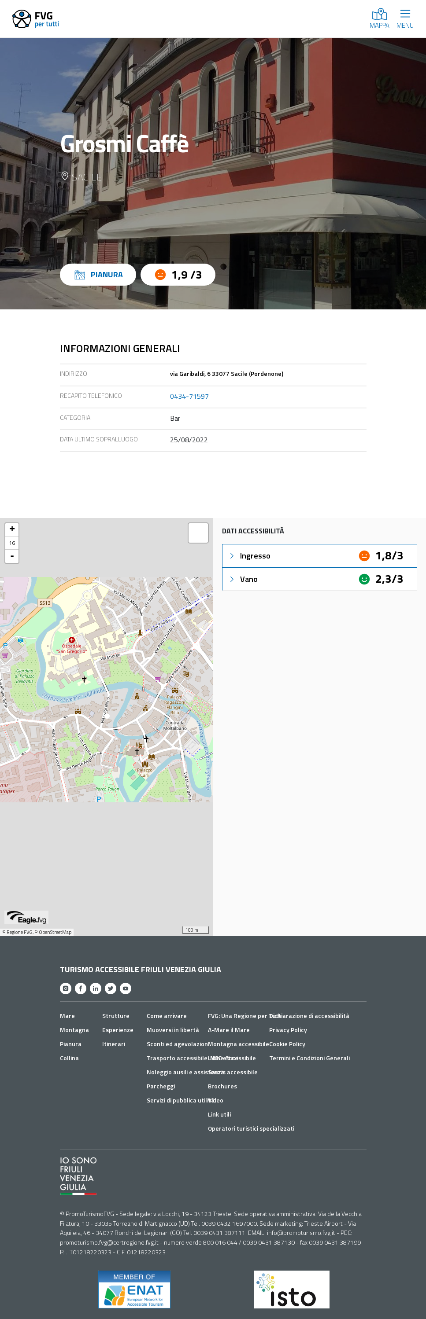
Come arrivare (167, 1015)
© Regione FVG (17, 932)
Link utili (219, 1114)
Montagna (74, 1029)
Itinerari (113, 1043)
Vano (243, 579)
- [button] (12, 556)
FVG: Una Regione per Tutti (245, 1015)
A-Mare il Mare (229, 1029)
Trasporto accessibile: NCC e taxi (192, 1057)
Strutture (116, 1015)
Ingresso (249, 556)
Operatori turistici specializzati (251, 1128)
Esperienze (117, 1029)
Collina (69, 1057)
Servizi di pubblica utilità (181, 1100)
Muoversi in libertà (173, 1029)
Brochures (222, 1086)
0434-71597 (189, 396)
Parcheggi (161, 1086)
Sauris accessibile (233, 1072)
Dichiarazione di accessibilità (309, 1015)
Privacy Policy (288, 1029)
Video (215, 1100)
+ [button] (12, 529)
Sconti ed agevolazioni (178, 1043)
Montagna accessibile (238, 1043)
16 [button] (12, 543)
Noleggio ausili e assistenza (185, 1072)
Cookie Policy (287, 1043)
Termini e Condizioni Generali (309, 1057)
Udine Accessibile (232, 1057)
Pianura (70, 1043)
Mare (67, 1015)
